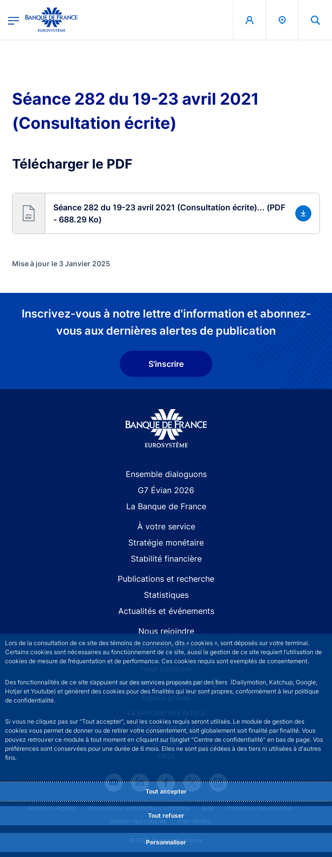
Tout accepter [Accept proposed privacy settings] (166, 791)
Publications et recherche (166, 579)
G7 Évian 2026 (166, 490)
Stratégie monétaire (166, 542)
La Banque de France (166, 506)
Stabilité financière (166, 559)
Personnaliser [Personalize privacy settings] (166, 842)
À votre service (166, 526)
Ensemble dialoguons (166, 474)
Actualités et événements (166, 611)
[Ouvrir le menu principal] (13, 20)
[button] (166, 213)
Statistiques (166, 595)
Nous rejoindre (166, 631)
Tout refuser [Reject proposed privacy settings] (166, 815)
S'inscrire (166, 364)
